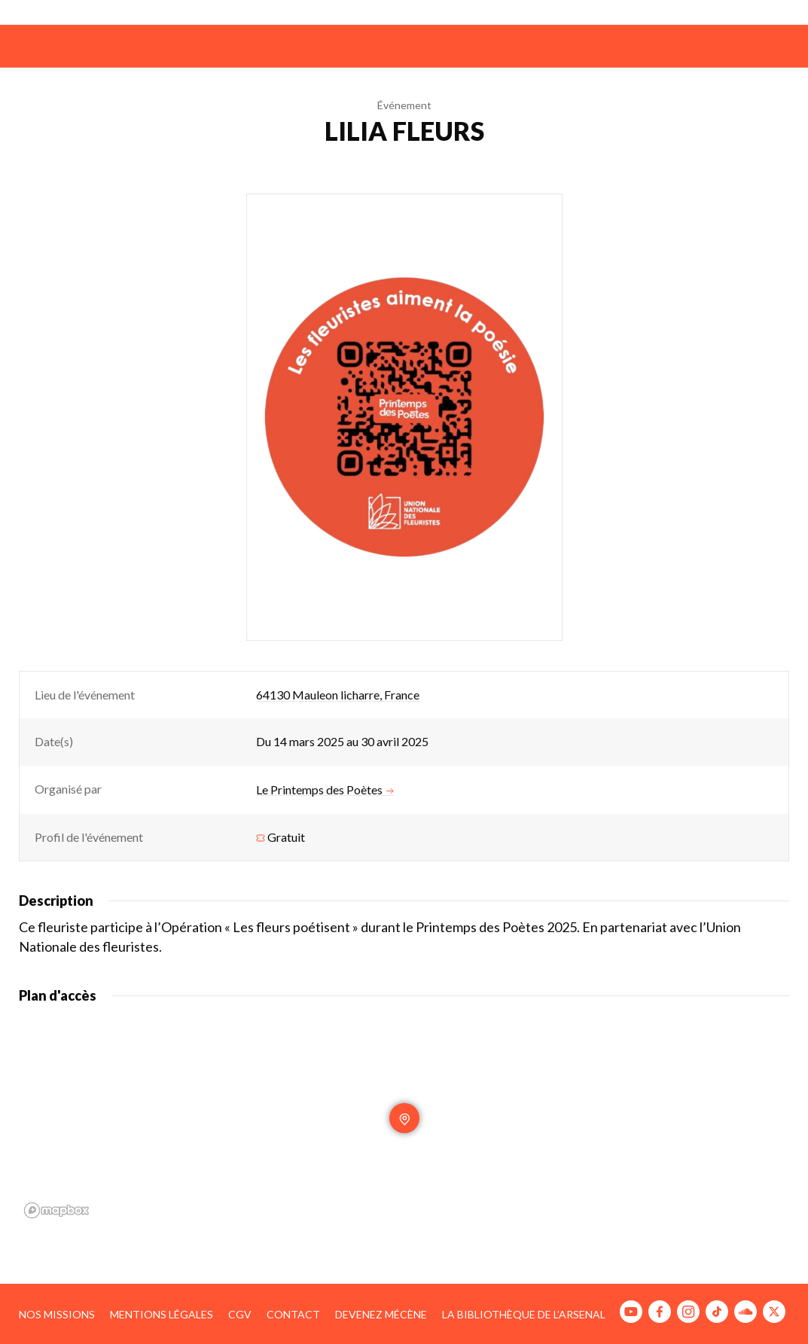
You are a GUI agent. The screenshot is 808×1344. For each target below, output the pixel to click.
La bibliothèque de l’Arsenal (523, 1314)
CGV (240, 1314)
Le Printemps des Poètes (325, 790)
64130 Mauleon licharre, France (337, 694)
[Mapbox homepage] (56, 1210)
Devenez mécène (381, 1314)
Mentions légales (161, 1314)
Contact (293, 1314)
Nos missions (57, 1314)
